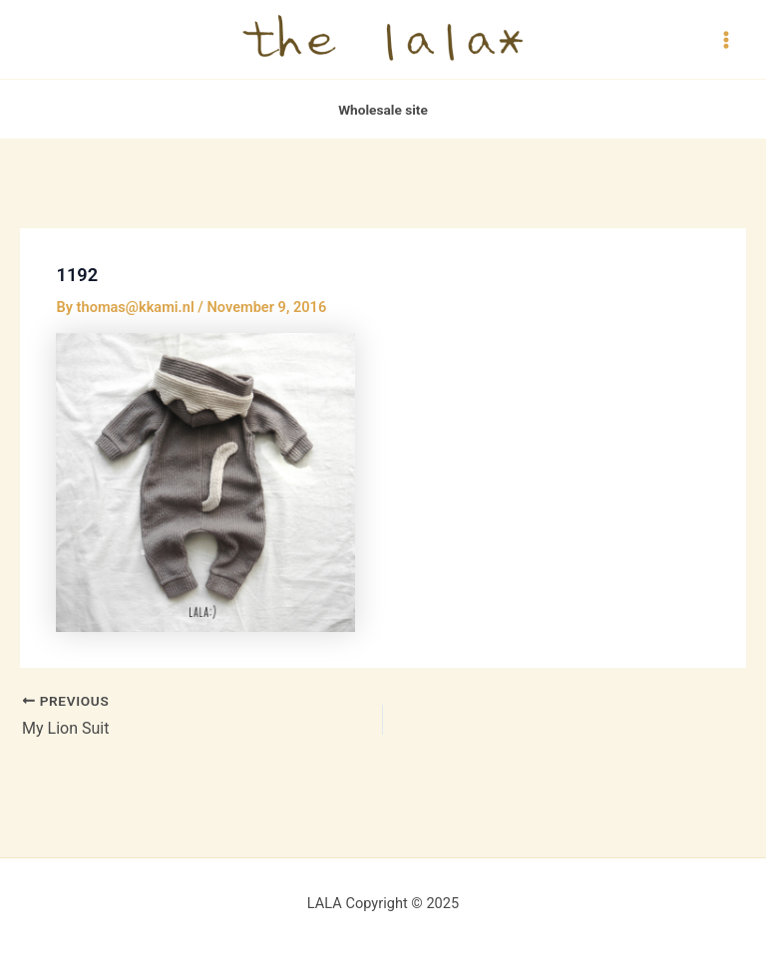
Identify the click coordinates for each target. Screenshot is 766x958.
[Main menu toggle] (726, 39)
